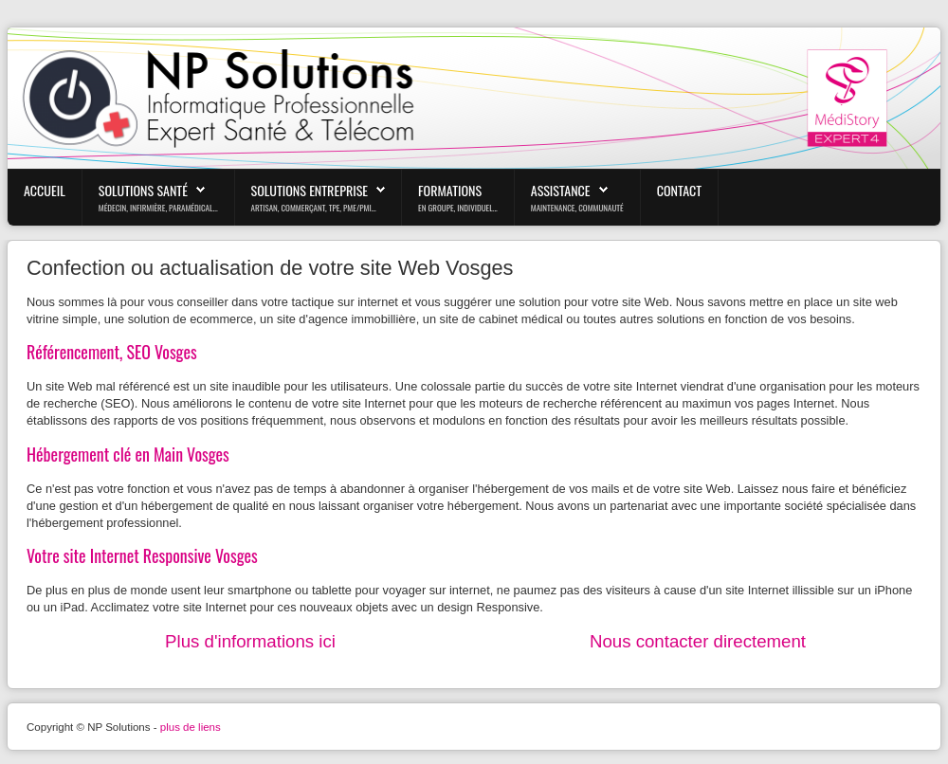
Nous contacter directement (698, 641)
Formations (450, 190)
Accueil (44, 190)
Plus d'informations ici (250, 641)
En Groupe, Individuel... (458, 207)
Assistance (561, 190)
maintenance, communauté (577, 207)
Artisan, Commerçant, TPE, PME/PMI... (313, 207)
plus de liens (190, 727)
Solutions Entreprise (310, 190)
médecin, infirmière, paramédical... (158, 207)
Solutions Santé (143, 190)
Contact (679, 190)
